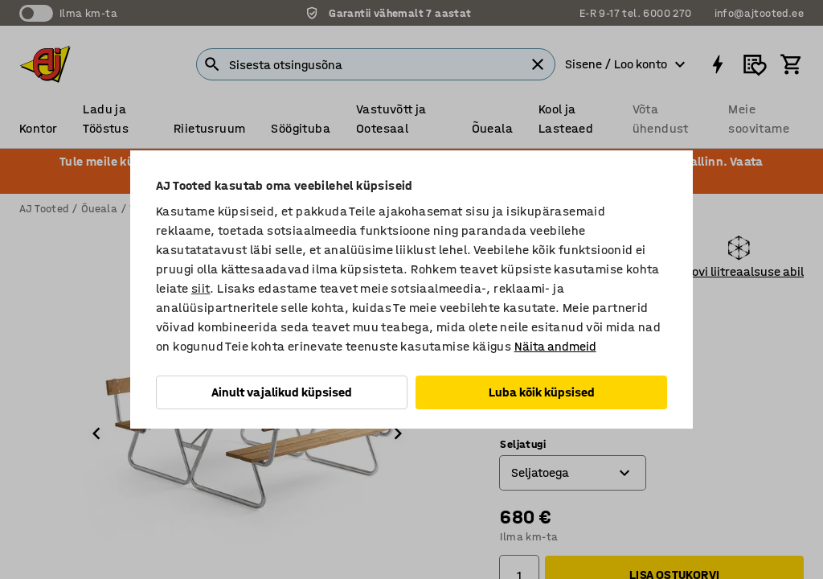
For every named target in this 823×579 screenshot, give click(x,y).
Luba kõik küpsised (542, 392)
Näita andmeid (555, 346)
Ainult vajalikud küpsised (281, 392)
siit (201, 288)
